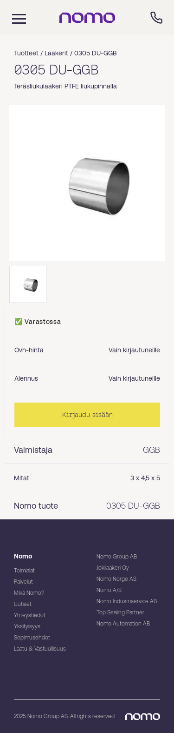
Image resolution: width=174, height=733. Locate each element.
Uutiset (23, 604)
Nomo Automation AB (123, 623)
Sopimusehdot (32, 637)
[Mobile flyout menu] (13, 17)
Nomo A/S (109, 590)
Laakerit (56, 53)
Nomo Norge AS (116, 579)
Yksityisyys (27, 626)
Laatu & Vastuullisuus (40, 649)
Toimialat (24, 570)
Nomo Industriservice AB (127, 601)
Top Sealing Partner (120, 612)
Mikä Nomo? (29, 593)
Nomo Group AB (117, 556)
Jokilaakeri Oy (113, 568)
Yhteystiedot (29, 615)
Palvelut (23, 581)
